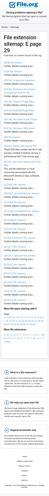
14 (35, 317)
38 (30, 324)
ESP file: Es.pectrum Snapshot (19, 80)
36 (24, 324)
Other (8, 341)
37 (27, 324)
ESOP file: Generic (13, 71)
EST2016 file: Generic (15, 300)
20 (13, 321)
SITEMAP (24, 471)
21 (16, 321)
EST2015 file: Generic (15, 291)
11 (25, 317)
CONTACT (24, 480)
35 (21, 324)
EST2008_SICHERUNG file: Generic (22, 211)
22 (19, 321)
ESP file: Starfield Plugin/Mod (19, 110)
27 (35, 321)
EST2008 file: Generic (15, 202)
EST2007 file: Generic (15, 184)
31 (8, 324)
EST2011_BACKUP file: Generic (20, 255)
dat (32, 383)
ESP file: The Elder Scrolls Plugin (20, 119)
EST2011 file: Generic (15, 246)
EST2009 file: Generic (15, 220)
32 (11, 324)
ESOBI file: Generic (13, 62)
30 (5, 324)
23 (23, 321)
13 (31, 317)
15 (38, 317)
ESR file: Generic (12, 137)
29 (42, 321)
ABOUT (24, 476)
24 (26, 321)
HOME (24, 457)
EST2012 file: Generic (15, 264)
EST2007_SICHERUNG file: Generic (22, 193)
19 (10, 321)
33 (14, 324)
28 (39, 321)
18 (7, 321)
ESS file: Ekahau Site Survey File (20, 146)
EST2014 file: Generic (15, 282)
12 (28, 317)
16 (41, 317)
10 (22, 317)
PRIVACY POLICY (25, 466)
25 (29, 321)
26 (32, 321)
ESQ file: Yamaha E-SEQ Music (19, 128)
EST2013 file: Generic (15, 273)
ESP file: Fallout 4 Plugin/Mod (19, 101)
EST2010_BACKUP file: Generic (20, 238)
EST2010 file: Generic (15, 229)
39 (33, 324)
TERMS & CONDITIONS (25, 461)
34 (18, 324)
